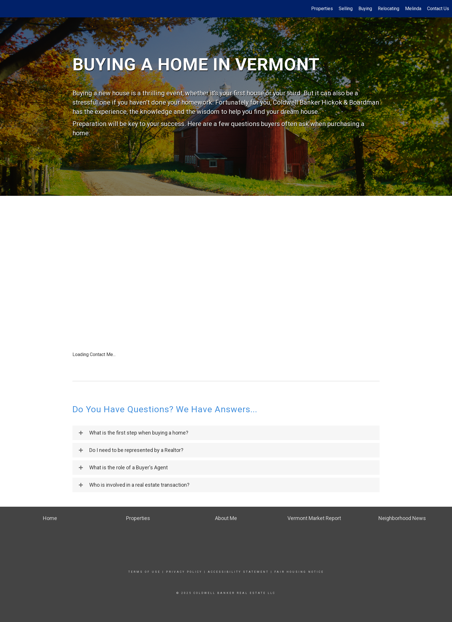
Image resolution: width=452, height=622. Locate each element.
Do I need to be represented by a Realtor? (136, 450)
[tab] (226, 433)
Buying (365, 8)
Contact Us (438, 8)
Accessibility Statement (238, 571)
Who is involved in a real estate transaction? (139, 485)
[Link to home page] (7, 8)
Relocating (388, 8)
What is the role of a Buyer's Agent (128, 467)
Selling (346, 8)
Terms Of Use (144, 571)
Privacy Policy (184, 571)
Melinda (413, 8)
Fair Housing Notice (299, 571)
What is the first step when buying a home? (138, 433)
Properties (322, 8)
